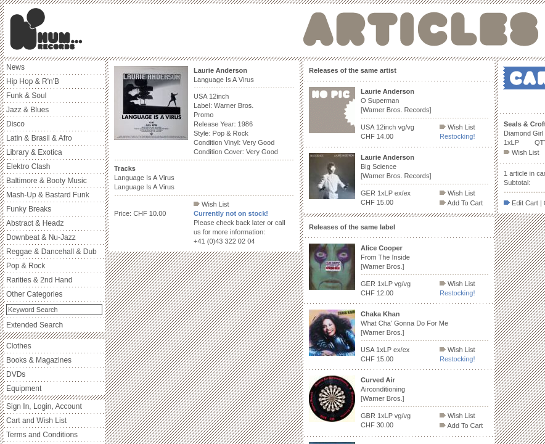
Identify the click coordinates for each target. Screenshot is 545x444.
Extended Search (34, 325)
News (15, 67)
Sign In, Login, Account (44, 406)
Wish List (211, 204)
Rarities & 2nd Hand (39, 280)
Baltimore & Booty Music (46, 180)
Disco (15, 124)
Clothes (18, 346)
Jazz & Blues (27, 109)
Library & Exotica (34, 152)
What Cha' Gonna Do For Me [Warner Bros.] (404, 323)
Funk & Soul (26, 95)
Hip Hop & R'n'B (32, 81)
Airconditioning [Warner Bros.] (383, 389)
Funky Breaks (28, 209)
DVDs (15, 374)
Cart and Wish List (36, 420)
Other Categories (34, 294)
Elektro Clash (28, 166)
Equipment (23, 388)
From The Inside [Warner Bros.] (385, 257)
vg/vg (406, 127)
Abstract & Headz (35, 223)
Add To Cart (461, 203)
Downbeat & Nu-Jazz (41, 237)
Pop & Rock (25, 265)
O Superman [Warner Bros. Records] (396, 100)
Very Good (258, 142)
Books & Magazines (39, 360)
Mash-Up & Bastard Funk (47, 195)
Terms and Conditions (42, 434)
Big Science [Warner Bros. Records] (396, 166)
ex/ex (403, 193)
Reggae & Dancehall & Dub (51, 251)
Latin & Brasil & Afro (39, 138)
